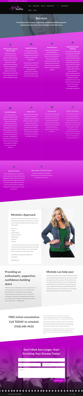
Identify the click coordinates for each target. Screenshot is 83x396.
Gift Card (43, 5)
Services (57, 5)
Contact (35, 10)
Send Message (59, 382)
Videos (29, 10)
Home (29, 5)
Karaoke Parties (50, 5)
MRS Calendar (36, 5)
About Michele (64, 5)
